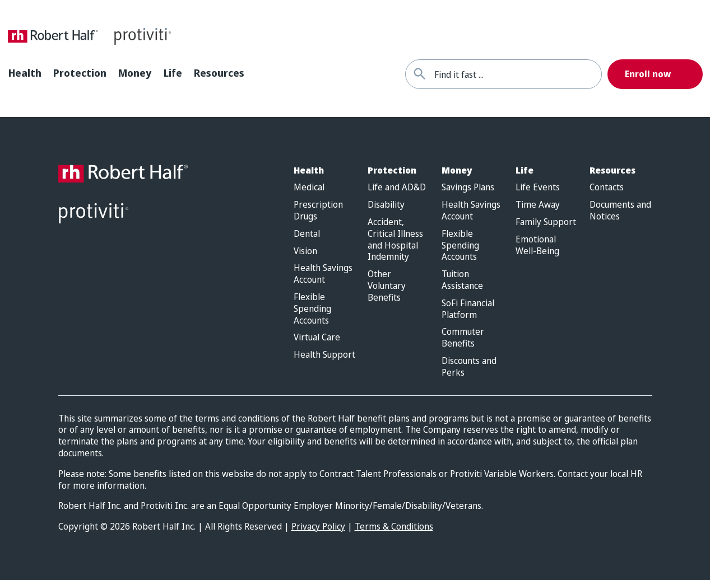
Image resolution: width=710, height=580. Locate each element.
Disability (386, 205)
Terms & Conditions (394, 526)
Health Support (324, 355)
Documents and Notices (620, 210)
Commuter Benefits (463, 337)
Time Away (538, 205)
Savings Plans (468, 187)
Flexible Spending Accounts (312, 308)
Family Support (546, 222)
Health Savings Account (323, 274)
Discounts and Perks (469, 366)
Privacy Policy (318, 526)
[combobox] (517, 74)
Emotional (537, 245)
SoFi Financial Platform (468, 309)
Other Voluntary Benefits (387, 285)
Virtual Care (317, 337)
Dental (307, 234)
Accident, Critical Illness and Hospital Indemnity (395, 239)
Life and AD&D (397, 187)
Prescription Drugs (318, 210)
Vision (305, 251)
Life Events (538, 187)
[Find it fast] (420, 74)
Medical (309, 187)
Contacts (607, 187)
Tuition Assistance (462, 280)
